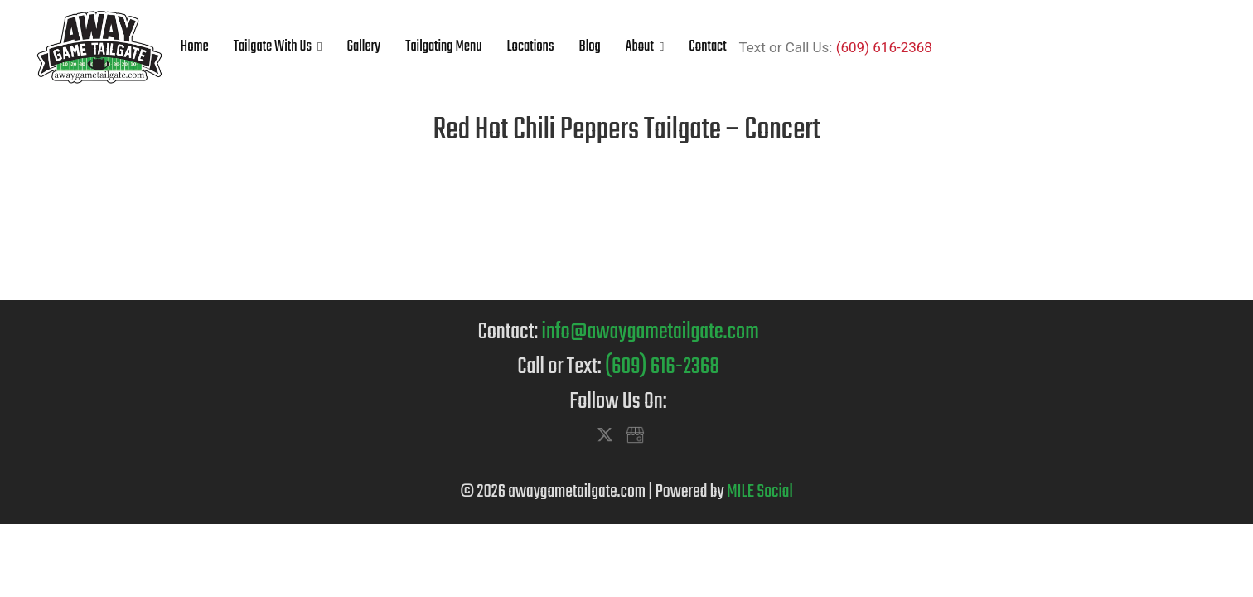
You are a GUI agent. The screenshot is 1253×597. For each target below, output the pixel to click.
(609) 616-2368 (884, 47)
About (640, 47)
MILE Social (760, 492)
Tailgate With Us (273, 47)
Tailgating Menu (443, 47)
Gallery (363, 47)
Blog (589, 47)
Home (195, 47)
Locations (530, 47)
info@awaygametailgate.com (650, 332)
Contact (707, 47)
